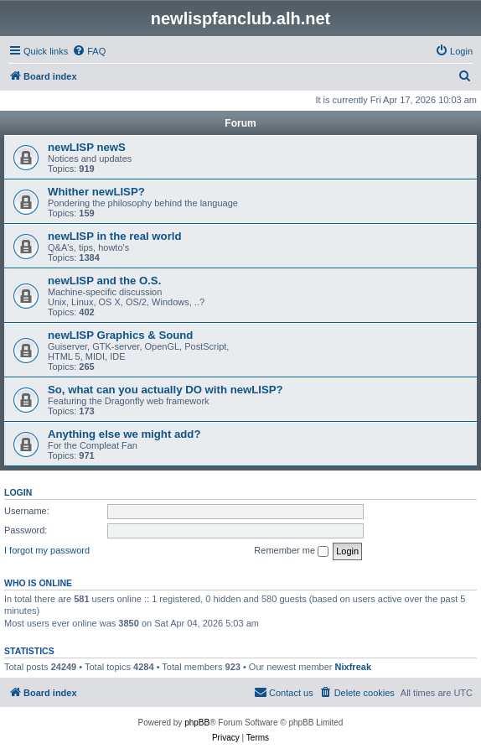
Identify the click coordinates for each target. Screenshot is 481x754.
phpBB (196, 722)
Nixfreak (353, 667)
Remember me (291, 551)
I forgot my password (47, 550)
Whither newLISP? (96, 191)
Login (18, 492)
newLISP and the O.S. (104, 280)
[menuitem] (89, 51)
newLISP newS (87, 147)
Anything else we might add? (124, 434)
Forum (240, 123)
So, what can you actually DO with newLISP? (165, 389)
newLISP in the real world (115, 236)
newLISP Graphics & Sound (120, 335)
